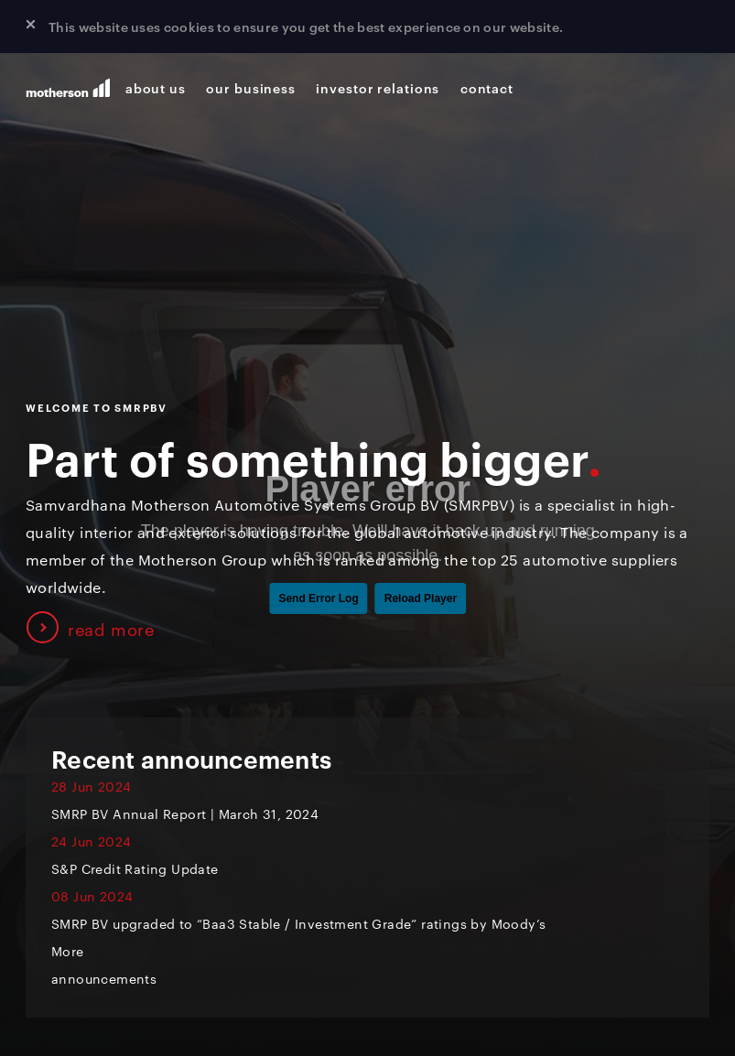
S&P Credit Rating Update (135, 868)
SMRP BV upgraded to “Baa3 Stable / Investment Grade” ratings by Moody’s (298, 923)
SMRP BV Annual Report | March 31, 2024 (196, 813)
